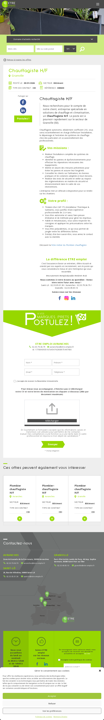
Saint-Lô (9, 568)
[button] (100, 670)
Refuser (52, 703)
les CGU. (87, 654)
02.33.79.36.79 (38, 347)
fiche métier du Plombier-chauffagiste (69, 245)
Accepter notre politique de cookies (75, 660)
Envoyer (53, 444)
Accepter (52, 696)
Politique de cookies (43, 717)
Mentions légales (60, 717)
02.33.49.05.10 (63, 565)
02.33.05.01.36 (12, 576)
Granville (61, 555)
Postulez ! (23, 118)
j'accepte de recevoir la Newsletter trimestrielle (36, 381)
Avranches (11, 555)
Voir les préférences (52, 711)
